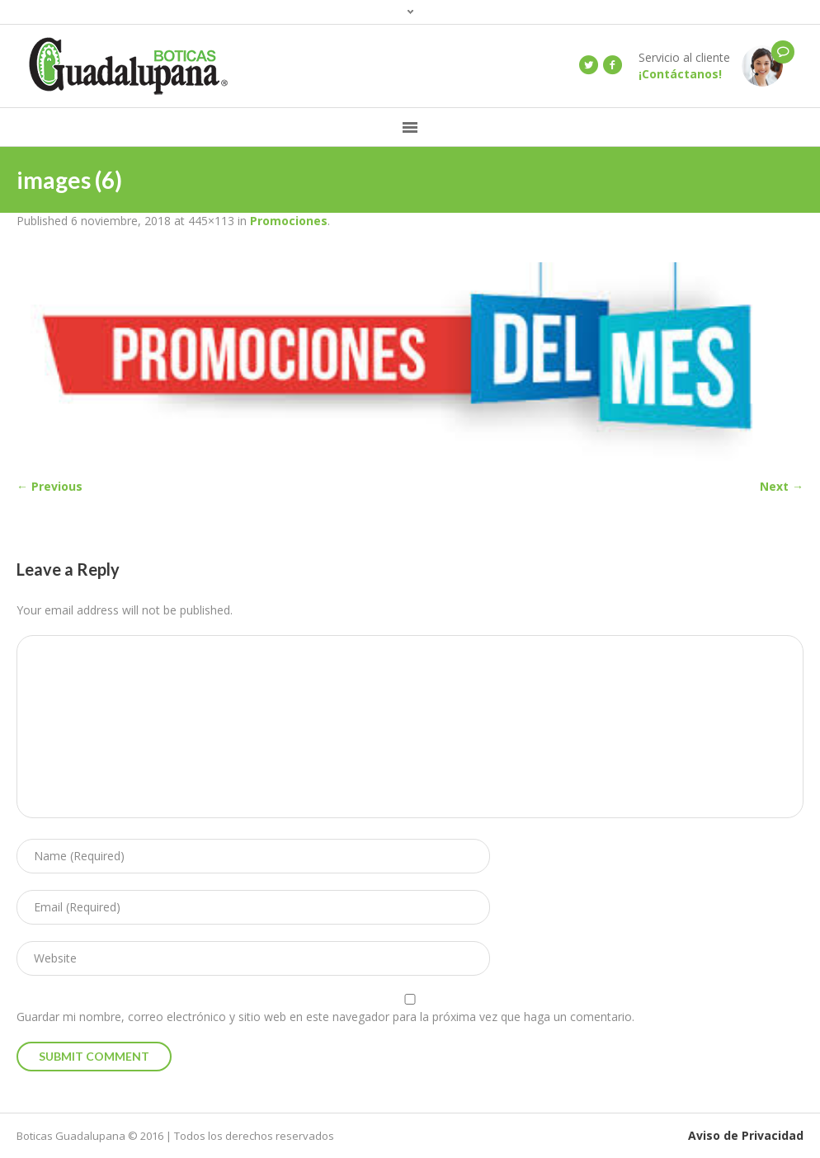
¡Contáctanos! (680, 74)
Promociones (289, 220)
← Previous (49, 486)
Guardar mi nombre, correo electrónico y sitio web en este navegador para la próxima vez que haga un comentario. (325, 1016)
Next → (782, 486)
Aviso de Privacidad (746, 1135)
